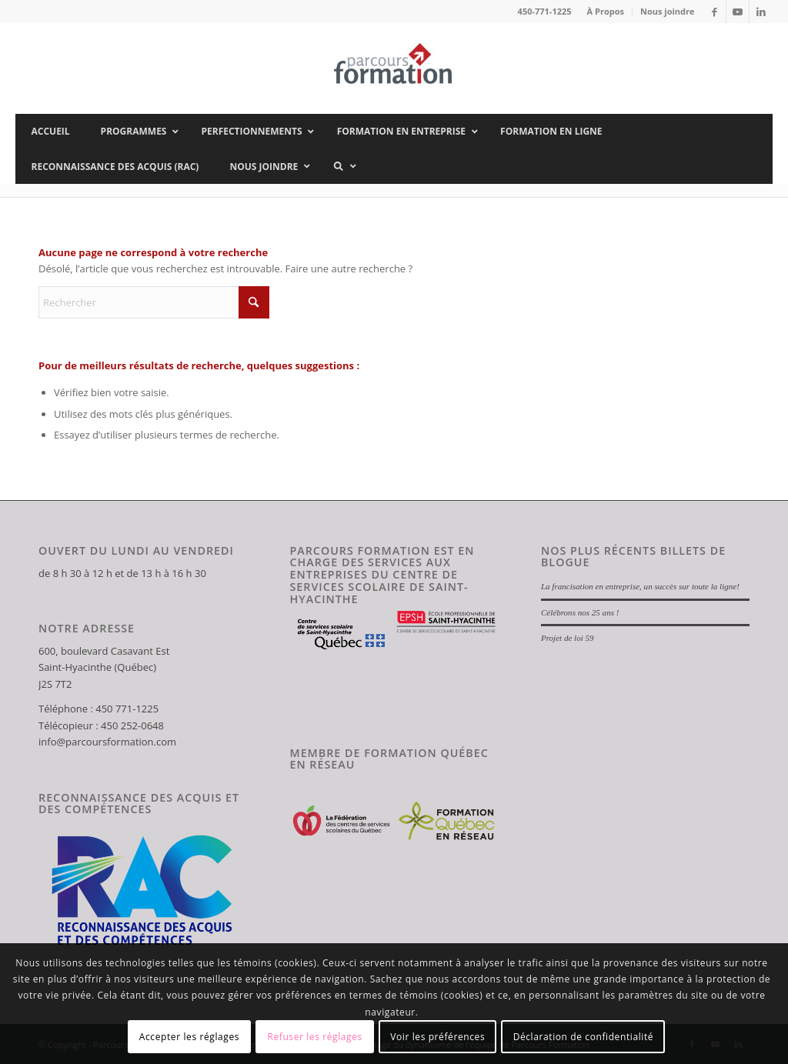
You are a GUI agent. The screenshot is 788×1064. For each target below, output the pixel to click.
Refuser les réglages (314, 1036)
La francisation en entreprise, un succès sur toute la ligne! (640, 586)
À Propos (605, 11)
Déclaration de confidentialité (583, 1036)
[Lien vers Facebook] (714, 11)
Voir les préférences (437, 1036)
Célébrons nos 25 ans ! (580, 612)
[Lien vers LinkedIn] (761, 11)
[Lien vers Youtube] (737, 11)
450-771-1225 (545, 11)
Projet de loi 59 (567, 637)
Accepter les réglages (189, 1036)
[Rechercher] (153, 302)
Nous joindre (667, 11)
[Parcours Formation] (394, 68)
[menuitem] (606, 11)
